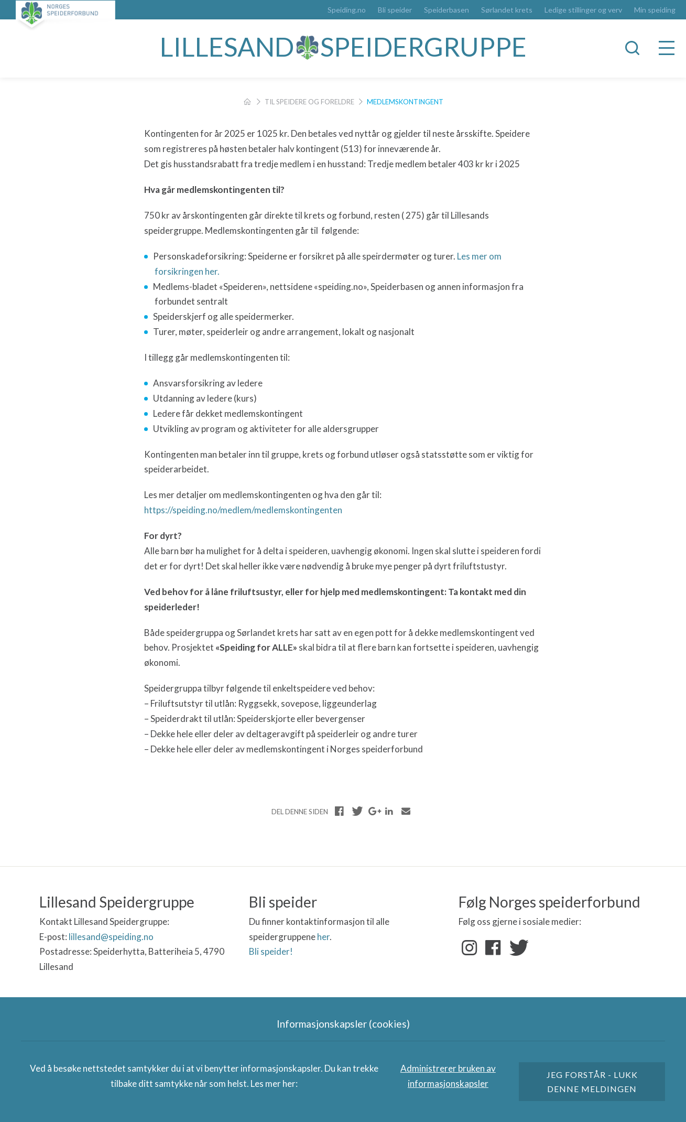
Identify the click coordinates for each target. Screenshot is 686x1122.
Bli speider (395, 10)
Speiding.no (347, 10)
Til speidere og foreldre (309, 102)
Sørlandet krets (506, 10)
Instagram (470, 948)
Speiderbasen (446, 10)
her (323, 936)
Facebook (493, 948)
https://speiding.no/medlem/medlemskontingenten (244, 509)
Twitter (517, 948)
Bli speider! (271, 951)
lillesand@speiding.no (111, 936)
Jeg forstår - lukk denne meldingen (592, 1082)
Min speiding (655, 10)
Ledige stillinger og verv (583, 10)
